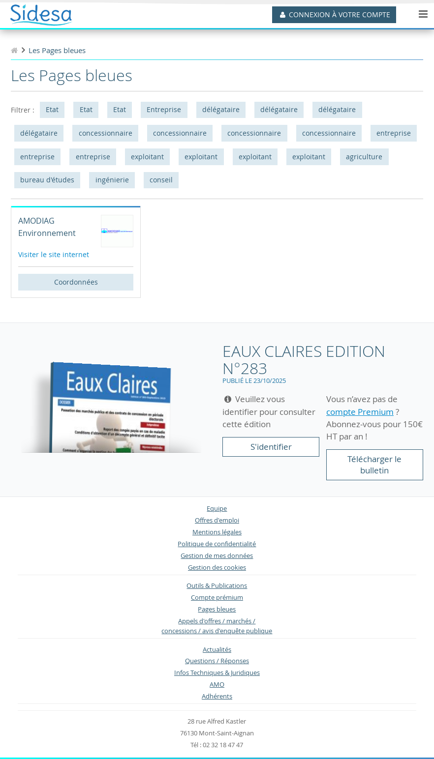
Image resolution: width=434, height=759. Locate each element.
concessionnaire (105, 133)
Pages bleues (217, 609)
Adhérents (217, 696)
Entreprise (164, 109)
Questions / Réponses (217, 661)
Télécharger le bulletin (374, 464)
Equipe (217, 508)
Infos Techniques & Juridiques (217, 673)
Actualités (217, 649)
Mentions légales (217, 532)
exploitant (147, 156)
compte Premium (360, 411)
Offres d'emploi (217, 520)
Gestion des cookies (217, 567)
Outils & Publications (216, 586)
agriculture (364, 156)
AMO (217, 684)
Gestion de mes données (217, 556)
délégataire (221, 109)
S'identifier (271, 446)
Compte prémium (217, 597)
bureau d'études (47, 179)
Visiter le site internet (53, 254)
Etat (52, 109)
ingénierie (112, 179)
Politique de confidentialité (217, 544)
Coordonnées (76, 282)
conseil (161, 179)
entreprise (393, 133)
